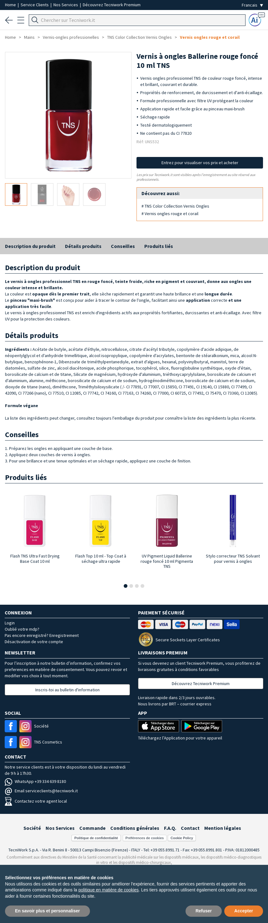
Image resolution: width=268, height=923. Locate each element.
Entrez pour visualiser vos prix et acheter (199, 162)
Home (11, 5)
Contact (190, 828)
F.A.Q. (170, 828)
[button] (125, 586)
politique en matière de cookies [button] (108, 889)
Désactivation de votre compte (34, 641)
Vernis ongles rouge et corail (210, 37)
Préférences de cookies (145, 838)
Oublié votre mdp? (22, 629)
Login (10, 623)
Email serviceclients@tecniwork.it (41, 791)
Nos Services (66, 5)
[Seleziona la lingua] (252, 5)
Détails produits (83, 246)
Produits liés (158, 246)
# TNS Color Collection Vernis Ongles (175, 206)
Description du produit (30, 246)
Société (32, 828)
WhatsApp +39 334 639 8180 (35, 781)
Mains (29, 37)
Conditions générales (134, 828)
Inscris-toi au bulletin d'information (67, 690)
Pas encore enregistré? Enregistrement (42, 635)
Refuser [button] (204, 910)
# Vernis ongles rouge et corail (169, 213)
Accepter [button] (243, 910)
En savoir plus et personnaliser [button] (47, 910)
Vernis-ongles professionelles (71, 37)
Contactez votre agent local (36, 801)
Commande (92, 828)
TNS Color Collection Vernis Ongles (139, 37)
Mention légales (222, 828)
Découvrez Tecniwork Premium (112, 5)
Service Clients (35, 5)
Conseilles (123, 246)
